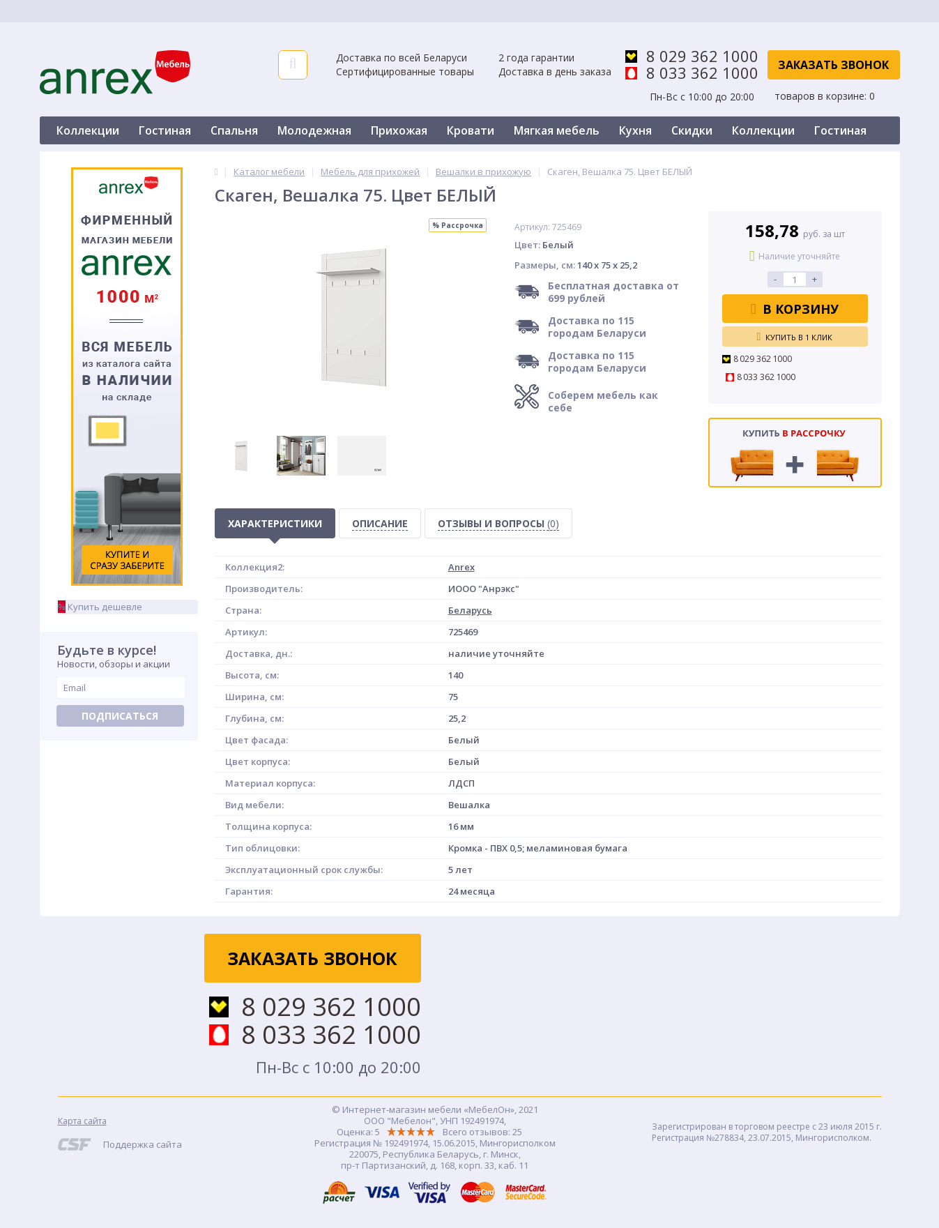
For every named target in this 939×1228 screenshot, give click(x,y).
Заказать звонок (833, 65)
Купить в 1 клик (795, 336)
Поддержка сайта (142, 1144)
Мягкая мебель (557, 130)
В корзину (795, 309)
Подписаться (120, 715)
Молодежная (314, 130)
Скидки (691, 130)
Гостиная (165, 130)
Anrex (461, 567)
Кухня (635, 130)
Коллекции (87, 130)
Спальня (234, 130)
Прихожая (399, 130)
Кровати (470, 130)
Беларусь (470, 610)
